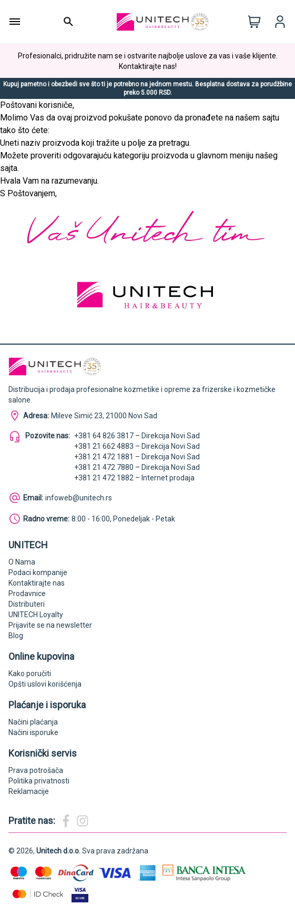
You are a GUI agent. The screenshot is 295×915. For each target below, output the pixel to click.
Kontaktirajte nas (36, 583)
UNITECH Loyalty (35, 614)
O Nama (21, 562)
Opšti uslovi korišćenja (45, 684)
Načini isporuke (33, 732)
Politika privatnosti (38, 781)
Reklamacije (28, 791)
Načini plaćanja (33, 722)
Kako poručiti (29, 673)
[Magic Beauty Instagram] (82, 821)
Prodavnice (27, 593)
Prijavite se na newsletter (50, 625)
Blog (15, 635)
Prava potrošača (35, 770)
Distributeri (26, 604)
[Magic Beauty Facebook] (65, 821)
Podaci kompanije (37, 572)
